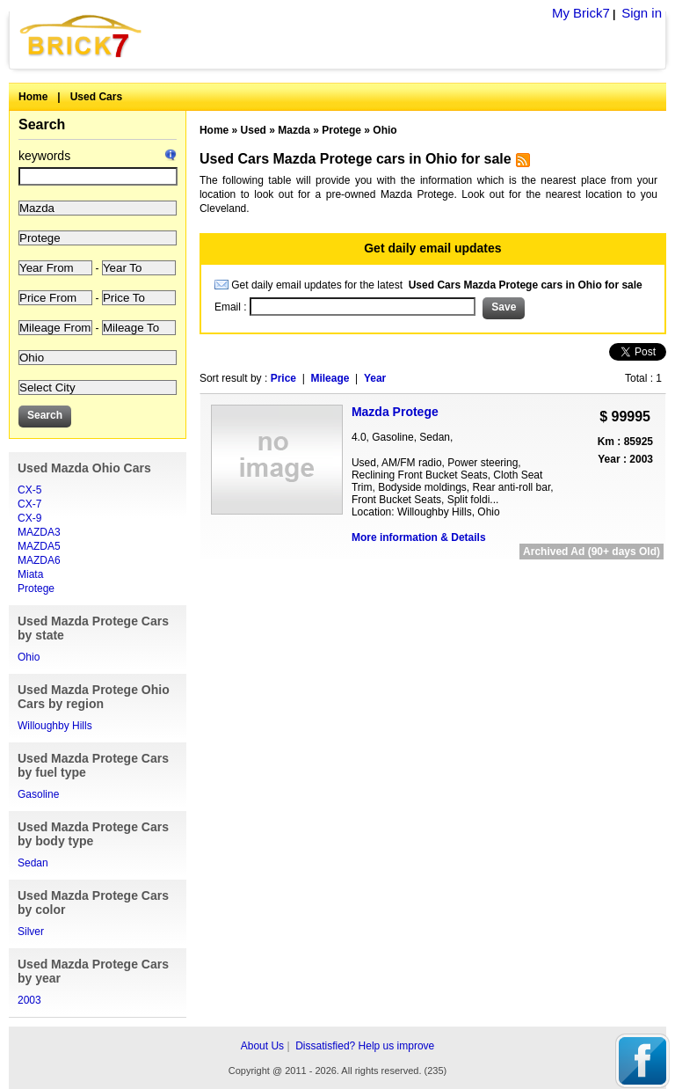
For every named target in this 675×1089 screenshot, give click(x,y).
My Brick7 (581, 12)
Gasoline (38, 794)
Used (253, 130)
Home (32, 97)
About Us (262, 1046)
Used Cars (96, 97)
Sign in (641, 12)
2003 (29, 1000)
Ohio (29, 657)
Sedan (33, 863)
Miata (30, 574)
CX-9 (29, 518)
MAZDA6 (39, 560)
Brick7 (81, 35)
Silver (31, 931)
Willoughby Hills (55, 726)
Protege (36, 588)
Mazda (294, 130)
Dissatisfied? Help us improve (364, 1046)
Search (41, 124)
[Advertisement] (432, 580)
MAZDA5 (39, 546)
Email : (232, 307)
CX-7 (29, 504)
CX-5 (29, 490)
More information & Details (419, 537)
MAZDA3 (39, 532)
